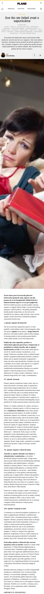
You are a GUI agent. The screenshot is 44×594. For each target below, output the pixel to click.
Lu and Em (15, 30)
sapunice (10, 31)
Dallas (13, 26)
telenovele (14, 33)
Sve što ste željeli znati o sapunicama (22, 19)
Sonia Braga (38, 31)
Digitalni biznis (31, 8)
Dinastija (7, 28)
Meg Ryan (33, 30)
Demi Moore (34, 26)
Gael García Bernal (18, 28)
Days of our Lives (23, 26)
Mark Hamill (24, 30)
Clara (7, 26)
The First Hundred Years (27, 33)
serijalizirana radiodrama (24, 31)
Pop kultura (21, 8)
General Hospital (32, 28)
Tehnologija (11, 8)
